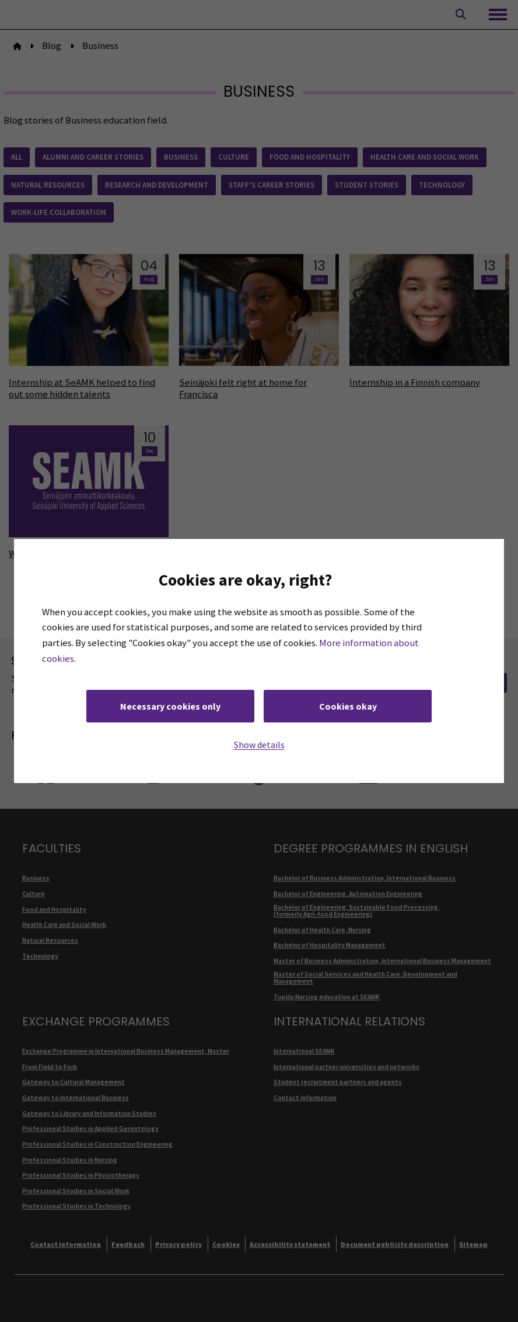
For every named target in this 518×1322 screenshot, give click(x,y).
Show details (259, 744)
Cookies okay (348, 706)
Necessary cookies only (170, 706)
